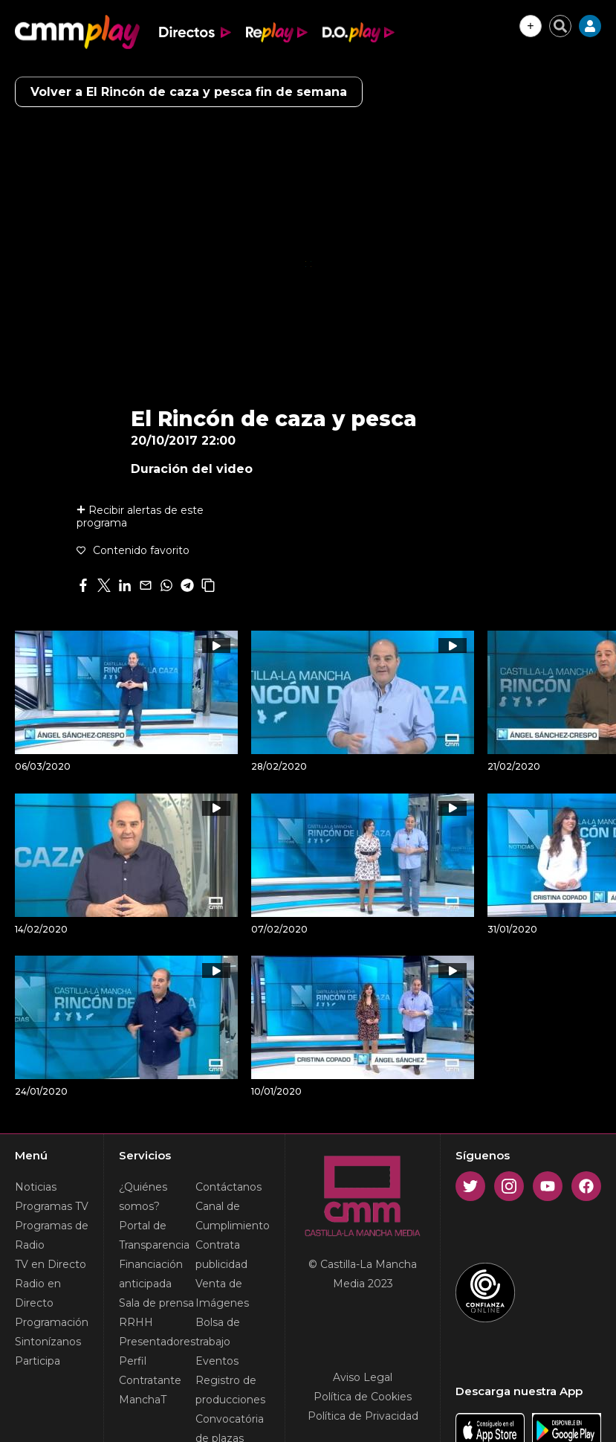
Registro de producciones (230, 1390)
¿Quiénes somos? (143, 1196)
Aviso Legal (362, 1377)
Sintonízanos (48, 1341)
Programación (51, 1322)
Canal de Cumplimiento (232, 1216)
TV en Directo (50, 1264)
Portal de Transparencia (154, 1235)
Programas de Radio (51, 1235)
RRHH (136, 1322)
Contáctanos (228, 1187)
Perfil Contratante (150, 1370)
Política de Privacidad (363, 1416)
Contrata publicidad (221, 1254)
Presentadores (157, 1341)
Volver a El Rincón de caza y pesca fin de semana (188, 92)
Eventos (217, 1361)
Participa (37, 1361)
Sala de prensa (156, 1303)
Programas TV (51, 1206)
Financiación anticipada (151, 1274)
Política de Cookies (363, 1396)
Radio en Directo (38, 1293)
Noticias (35, 1187)
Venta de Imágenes (222, 1293)
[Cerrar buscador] (560, 26)
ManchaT (142, 1399)
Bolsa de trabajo (217, 1332)
